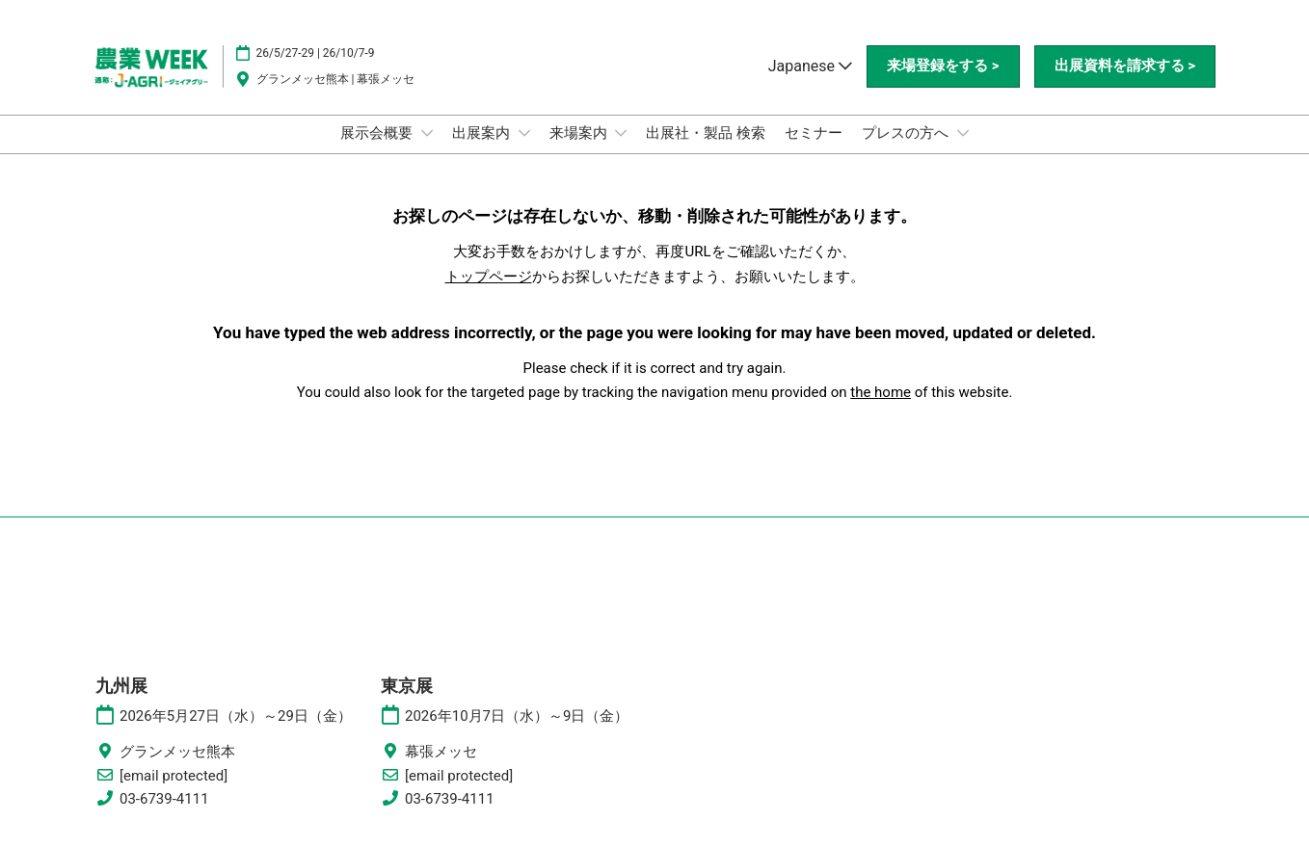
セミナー (813, 133)
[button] (943, 66)
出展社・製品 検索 (705, 133)
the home (880, 392)
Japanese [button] (810, 66)
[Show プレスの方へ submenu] (963, 133)
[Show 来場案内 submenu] (621, 133)
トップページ (488, 276)
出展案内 (483, 133)
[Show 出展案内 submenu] (524, 133)
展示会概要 (378, 133)
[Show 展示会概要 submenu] (427, 133)
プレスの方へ (907, 133)
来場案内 (580, 133)
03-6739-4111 (164, 799)
